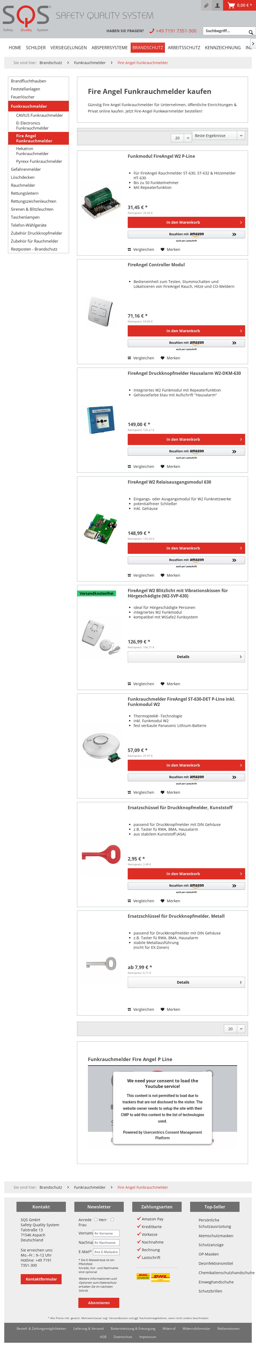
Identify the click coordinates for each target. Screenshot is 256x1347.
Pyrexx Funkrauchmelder (39, 161)
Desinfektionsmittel (215, 1263)
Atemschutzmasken (215, 1235)
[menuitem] (206, 5)
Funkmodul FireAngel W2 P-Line (161, 156)
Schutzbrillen (210, 1291)
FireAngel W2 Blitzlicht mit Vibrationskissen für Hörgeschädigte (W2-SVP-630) (178, 593)
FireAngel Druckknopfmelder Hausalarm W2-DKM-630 (184, 373)
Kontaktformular (41, 1279)
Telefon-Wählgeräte (28, 225)
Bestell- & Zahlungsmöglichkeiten (41, 1328)
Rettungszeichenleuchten (33, 201)
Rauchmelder (23, 185)
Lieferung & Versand (88, 1328)
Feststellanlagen (25, 89)
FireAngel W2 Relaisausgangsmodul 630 (169, 482)
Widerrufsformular (196, 1328)
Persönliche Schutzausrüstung (215, 1223)
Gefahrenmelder (26, 169)
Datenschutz (123, 1336)
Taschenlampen (25, 217)
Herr (100, 1219)
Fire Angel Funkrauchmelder (34, 138)
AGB (103, 1336)
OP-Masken (209, 1254)
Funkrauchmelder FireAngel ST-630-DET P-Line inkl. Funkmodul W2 (181, 701)
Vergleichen (141, 249)
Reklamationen (228, 1328)
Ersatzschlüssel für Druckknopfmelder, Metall (176, 916)
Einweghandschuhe (215, 1281)
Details (209, 655)
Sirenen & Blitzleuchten (32, 209)
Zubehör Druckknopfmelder (36, 233)
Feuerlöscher (23, 96)
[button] (186, 237)
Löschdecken (23, 177)
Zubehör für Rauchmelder (34, 241)
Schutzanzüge (211, 1244)
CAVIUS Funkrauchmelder (39, 115)
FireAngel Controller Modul (156, 265)
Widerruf (169, 1328)
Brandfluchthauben (28, 81)
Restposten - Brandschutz (34, 249)
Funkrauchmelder (29, 106)
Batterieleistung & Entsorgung (133, 1328)
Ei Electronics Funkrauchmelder (32, 125)
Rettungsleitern (25, 193)
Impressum (147, 1336)
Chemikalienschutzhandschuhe (215, 1272)
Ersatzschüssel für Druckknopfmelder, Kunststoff (180, 807)
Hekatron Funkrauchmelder (32, 151)
